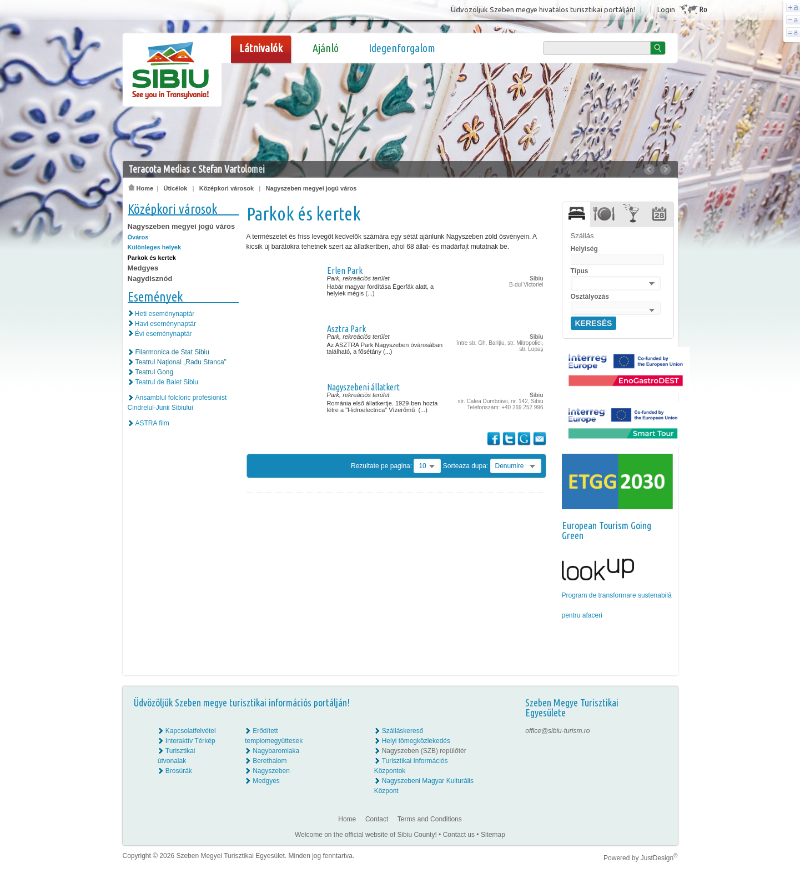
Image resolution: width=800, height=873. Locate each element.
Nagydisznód (150, 278)
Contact (376, 819)
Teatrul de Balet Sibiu (166, 382)
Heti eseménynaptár (164, 314)
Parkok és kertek (152, 257)
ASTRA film (152, 423)
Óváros (138, 237)
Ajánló (326, 48)
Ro (703, 9)
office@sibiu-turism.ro (557, 731)
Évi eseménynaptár (163, 334)
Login (666, 9)
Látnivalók (261, 48)
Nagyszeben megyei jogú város (311, 188)
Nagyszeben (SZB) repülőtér (424, 751)
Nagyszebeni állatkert (363, 387)
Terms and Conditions (430, 819)
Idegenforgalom (402, 48)
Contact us (459, 835)
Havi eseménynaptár (165, 324)
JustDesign (659, 858)
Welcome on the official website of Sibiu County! (366, 835)
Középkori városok (226, 188)
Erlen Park (345, 270)
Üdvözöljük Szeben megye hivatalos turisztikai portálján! (543, 9)
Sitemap (493, 835)
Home (141, 188)
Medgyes (143, 268)
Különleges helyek (155, 247)
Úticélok (175, 188)
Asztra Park (346, 329)
